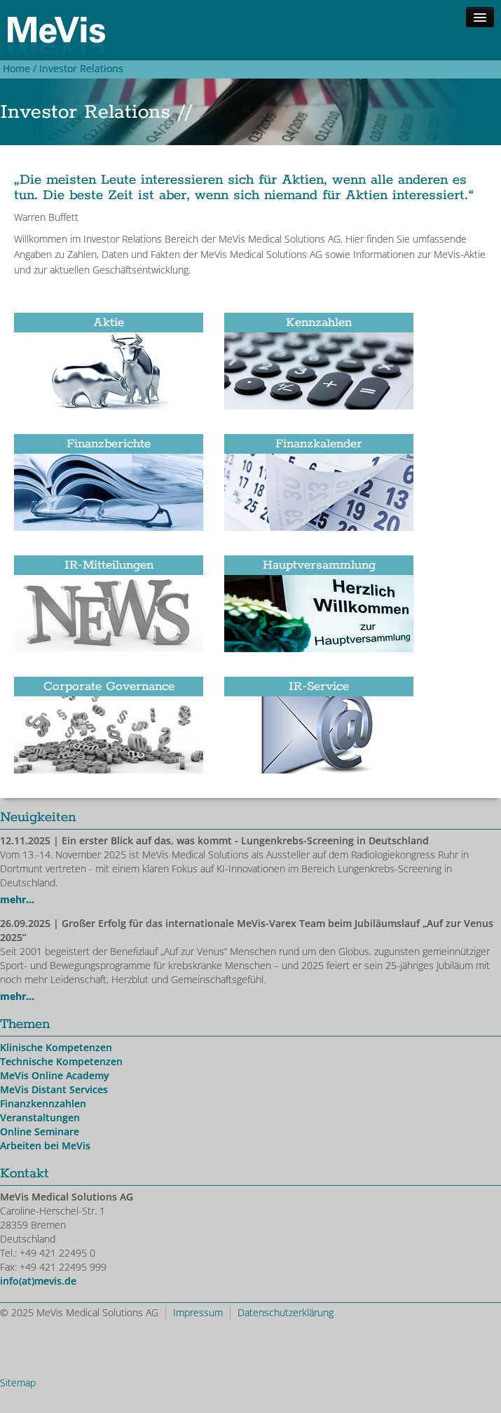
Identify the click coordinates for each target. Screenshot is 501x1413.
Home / (18, 68)
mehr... (17, 899)
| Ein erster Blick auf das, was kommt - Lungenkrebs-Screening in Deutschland (214, 840)
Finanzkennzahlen (43, 1103)
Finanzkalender (318, 444)
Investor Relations (81, 68)
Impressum (198, 1312)
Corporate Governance (108, 686)
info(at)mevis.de (38, 1280)
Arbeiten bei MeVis (45, 1145)
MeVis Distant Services (54, 1089)
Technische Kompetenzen (61, 1061)
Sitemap (18, 1382)
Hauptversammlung (319, 565)
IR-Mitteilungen (108, 565)
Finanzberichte (109, 444)
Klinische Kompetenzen (56, 1047)
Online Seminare (39, 1131)
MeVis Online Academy (54, 1075)
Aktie (108, 322)
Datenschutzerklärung (286, 1312)
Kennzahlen (319, 322)
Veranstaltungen (40, 1117)
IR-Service (319, 686)
